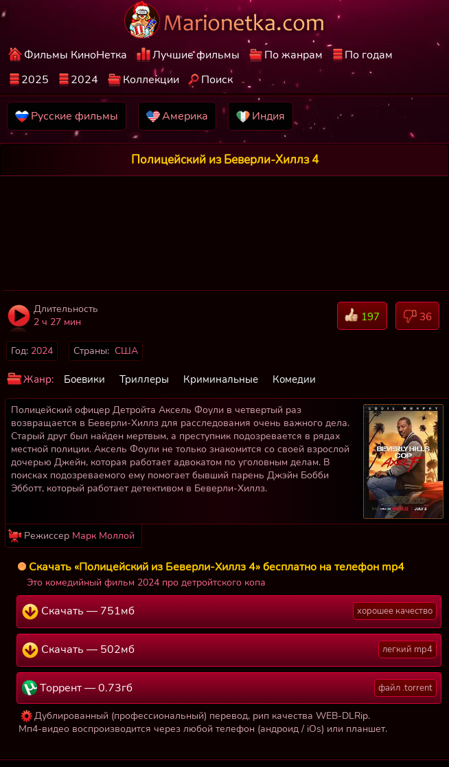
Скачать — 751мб (229, 611)
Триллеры (144, 379)
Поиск (217, 79)
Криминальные (220, 379)
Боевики (84, 379)
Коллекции (151, 79)
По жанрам (293, 55)
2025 (35, 79)
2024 (84, 79)
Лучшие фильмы (196, 55)
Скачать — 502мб (229, 649)
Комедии (294, 379)
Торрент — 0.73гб (229, 688)
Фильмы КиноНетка (75, 55)
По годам (369, 55)
